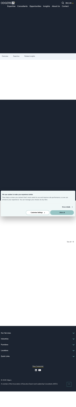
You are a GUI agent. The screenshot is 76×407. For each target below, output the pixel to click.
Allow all (62, 212)
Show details (66, 207)
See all (70, 242)
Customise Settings (38, 212)
